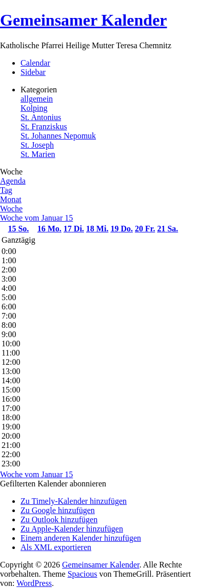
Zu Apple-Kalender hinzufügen (72, 528)
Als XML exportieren (56, 547)
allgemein (37, 98)
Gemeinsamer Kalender (83, 20)
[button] (53, 483)
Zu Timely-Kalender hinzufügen (74, 501)
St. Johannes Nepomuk (58, 135)
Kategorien (39, 89)
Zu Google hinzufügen (58, 510)
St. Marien (38, 154)
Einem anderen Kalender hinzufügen (81, 538)
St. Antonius (41, 117)
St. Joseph (37, 145)
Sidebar (33, 72)
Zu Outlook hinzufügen (59, 519)
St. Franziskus (44, 126)
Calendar (35, 62)
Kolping (34, 108)
